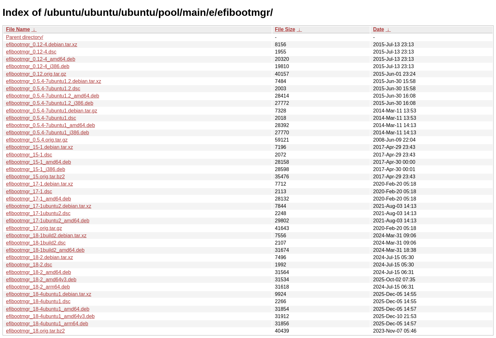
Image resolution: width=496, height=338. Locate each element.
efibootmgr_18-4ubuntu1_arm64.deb (47, 323)
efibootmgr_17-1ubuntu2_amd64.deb (47, 220)
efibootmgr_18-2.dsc (29, 264)
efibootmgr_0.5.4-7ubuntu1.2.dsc (43, 88)
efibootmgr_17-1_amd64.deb (38, 198)
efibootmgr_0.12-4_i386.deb (37, 66)
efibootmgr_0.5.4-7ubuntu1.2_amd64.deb (52, 96)
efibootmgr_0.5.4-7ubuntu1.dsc (41, 118)
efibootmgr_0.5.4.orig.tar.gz (37, 140)
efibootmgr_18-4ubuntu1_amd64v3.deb (50, 316)
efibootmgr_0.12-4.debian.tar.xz (41, 44)
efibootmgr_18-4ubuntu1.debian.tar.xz (48, 294)
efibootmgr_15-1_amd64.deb (38, 162)
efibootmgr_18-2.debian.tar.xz (39, 257)
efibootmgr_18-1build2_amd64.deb (45, 250)
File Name (18, 29)
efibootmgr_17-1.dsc (29, 191)
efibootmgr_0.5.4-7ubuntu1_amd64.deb (50, 125)
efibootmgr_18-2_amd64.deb (38, 272)
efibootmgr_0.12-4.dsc (31, 51)
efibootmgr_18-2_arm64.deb (38, 287)
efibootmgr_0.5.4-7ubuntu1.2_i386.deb (49, 103)
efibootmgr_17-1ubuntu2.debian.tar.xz (48, 206)
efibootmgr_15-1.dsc (29, 154)
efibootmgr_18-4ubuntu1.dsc (38, 301)
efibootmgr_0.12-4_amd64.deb (40, 59)
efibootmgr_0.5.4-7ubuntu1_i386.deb (47, 132)
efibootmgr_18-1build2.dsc (36, 243)
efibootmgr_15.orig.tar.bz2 (35, 176)
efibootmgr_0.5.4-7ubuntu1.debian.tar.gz (51, 110)
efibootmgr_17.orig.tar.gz (34, 228)
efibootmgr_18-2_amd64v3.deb (41, 279)
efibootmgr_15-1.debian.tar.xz (39, 147)
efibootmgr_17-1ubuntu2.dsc (38, 213)
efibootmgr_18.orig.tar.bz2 (35, 331)
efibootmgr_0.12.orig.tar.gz (36, 74)
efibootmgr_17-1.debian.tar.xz (39, 184)
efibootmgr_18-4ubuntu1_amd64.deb (47, 309)
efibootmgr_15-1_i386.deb (35, 169)
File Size (285, 29)
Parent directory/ (24, 37)
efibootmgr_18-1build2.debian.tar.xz (46, 235)
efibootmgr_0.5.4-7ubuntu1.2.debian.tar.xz (53, 81)
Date (378, 29)
